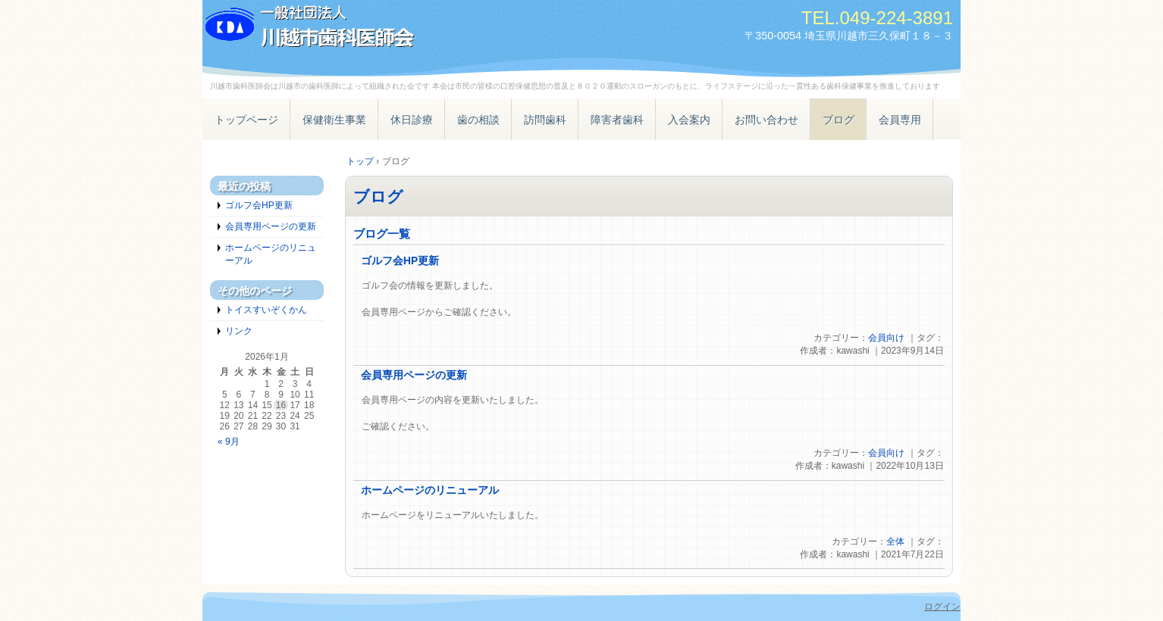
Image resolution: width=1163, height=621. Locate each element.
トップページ (246, 120)
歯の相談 (478, 120)
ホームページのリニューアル (430, 490)
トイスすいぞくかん (266, 309)
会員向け (886, 337)
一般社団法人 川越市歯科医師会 (376, 28)
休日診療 (411, 120)
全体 (895, 541)
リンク (238, 331)
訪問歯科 (545, 120)
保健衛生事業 (334, 120)
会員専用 (900, 120)
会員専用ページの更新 (414, 375)
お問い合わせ (766, 120)
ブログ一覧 (381, 233)
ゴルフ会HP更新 (400, 261)
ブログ (838, 120)
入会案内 (689, 120)
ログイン (942, 606)
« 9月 (229, 441)
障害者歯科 (617, 120)
